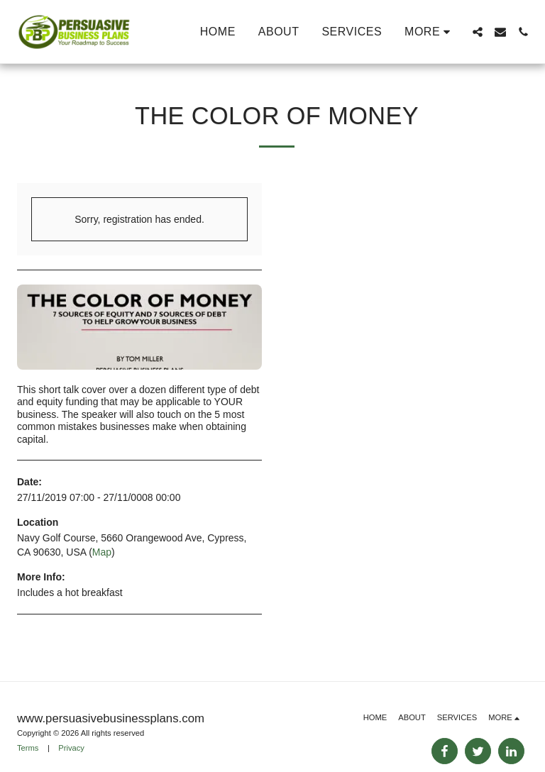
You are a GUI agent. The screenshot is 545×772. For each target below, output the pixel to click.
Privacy (71, 748)
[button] (477, 32)
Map (101, 552)
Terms (27, 748)
